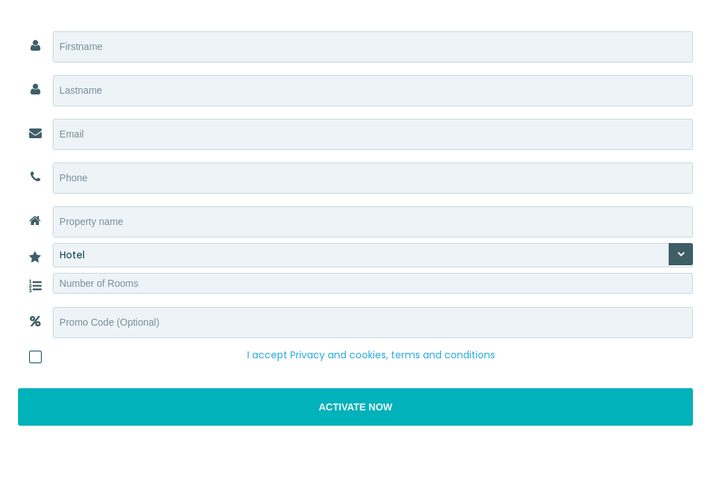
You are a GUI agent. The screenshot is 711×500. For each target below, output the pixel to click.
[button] (356, 407)
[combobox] (373, 255)
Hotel (72, 255)
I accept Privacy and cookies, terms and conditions (371, 355)
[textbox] (373, 46)
